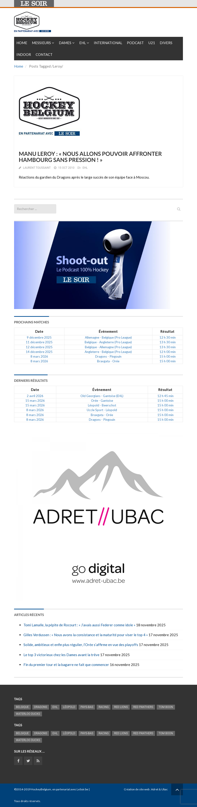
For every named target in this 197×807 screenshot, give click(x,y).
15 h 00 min (167, 356)
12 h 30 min (167, 337)
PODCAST (135, 43)
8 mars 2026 (39, 356)
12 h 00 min (167, 352)
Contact (44, 54)
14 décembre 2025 (39, 352)
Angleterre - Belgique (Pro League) (108, 352)
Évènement (108, 331)
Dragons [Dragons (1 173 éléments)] (40, 707)
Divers (166, 43)
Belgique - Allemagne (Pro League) (108, 347)
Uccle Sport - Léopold (102, 410)
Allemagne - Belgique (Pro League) (108, 337)
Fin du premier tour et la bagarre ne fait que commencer (66, 664)
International (108, 43)
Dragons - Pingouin (108, 356)
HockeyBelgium (41, 789)
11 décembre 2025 (39, 342)
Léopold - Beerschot (102, 405)
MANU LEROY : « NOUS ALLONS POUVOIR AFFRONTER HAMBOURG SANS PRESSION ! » (90, 156)
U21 (151, 43)
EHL (82, 43)
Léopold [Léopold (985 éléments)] (69, 707)
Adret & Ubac (159, 789)
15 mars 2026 (35, 400)
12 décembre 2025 (39, 347)
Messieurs (41, 43)
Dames (65, 43)
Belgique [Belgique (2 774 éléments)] (22, 707)
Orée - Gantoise (102, 400)
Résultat (167, 331)
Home (21, 43)
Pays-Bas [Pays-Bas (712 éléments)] (86, 707)
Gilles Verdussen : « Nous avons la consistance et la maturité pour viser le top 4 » (85, 635)
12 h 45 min (165, 396)
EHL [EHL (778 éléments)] (55, 707)
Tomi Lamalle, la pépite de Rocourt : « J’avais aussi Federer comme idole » (79, 625)
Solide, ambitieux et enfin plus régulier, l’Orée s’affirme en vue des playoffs (80, 645)
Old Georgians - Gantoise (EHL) (101, 396)
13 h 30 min (167, 342)
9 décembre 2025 (39, 337)
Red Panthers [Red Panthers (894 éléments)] (143, 707)
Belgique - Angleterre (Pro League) (108, 342)
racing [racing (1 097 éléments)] (103, 707)
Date (39, 331)
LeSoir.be (82, 789)
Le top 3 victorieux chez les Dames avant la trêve (61, 655)
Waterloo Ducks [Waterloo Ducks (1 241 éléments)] (28, 713)
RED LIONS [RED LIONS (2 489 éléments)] (121, 707)
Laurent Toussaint (37, 167)
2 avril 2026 (35, 396)
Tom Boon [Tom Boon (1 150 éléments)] (166, 707)
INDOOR (23, 54)
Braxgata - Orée (108, 361)
